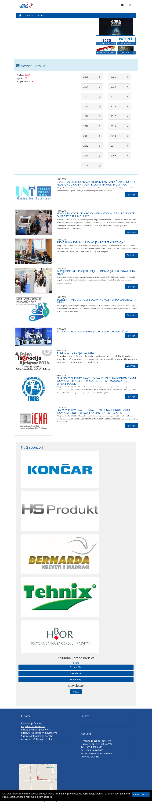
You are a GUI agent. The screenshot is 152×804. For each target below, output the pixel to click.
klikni (76, 662)
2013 (113, 135)
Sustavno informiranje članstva (37, 735)
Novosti (29, 15)
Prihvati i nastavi (140, 794)
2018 (85, 116)
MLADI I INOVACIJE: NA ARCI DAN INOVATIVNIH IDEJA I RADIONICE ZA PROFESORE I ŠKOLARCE (95, 215)
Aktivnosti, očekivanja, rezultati (37, 739)
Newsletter (76, 673)
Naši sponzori (32, 447)
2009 (113, 155)
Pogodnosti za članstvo (33, 726)
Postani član (76, 667)
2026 (85, 76)
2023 (113, 86)
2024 (85, 86)
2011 (113, 145)
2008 (85, 165)
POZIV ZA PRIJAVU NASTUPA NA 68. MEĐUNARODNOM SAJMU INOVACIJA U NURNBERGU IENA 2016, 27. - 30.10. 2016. (93, 411)
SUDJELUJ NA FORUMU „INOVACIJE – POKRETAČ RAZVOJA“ (91, 242)
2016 (85, 126)
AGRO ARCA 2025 (126, 54)
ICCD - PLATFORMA (106, 44)
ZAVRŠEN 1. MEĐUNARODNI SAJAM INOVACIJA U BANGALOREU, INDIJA (94, 301)
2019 (113, 106)
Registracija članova (31, 723)
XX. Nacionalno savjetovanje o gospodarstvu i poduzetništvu (92, 331)
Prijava (76, 691)
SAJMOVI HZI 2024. (106, 54)
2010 (85, 155)
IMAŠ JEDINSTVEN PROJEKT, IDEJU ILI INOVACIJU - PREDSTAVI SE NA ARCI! (96, 272)
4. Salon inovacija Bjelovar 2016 (75, 353)
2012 (85, 145)
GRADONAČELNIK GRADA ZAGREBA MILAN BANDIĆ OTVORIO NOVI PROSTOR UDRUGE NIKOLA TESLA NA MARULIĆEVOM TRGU (96, 183)
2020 (85, 106)
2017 (113, 116)
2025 (113, 76)
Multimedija (76, 679)
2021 (113, 96)
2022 (85, 96)
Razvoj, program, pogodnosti (36, 729)
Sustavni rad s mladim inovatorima (39, 732)
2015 (113, 126)
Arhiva (41, 15)
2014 (85, 135)
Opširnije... (131, 194)
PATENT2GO (126, 44)
